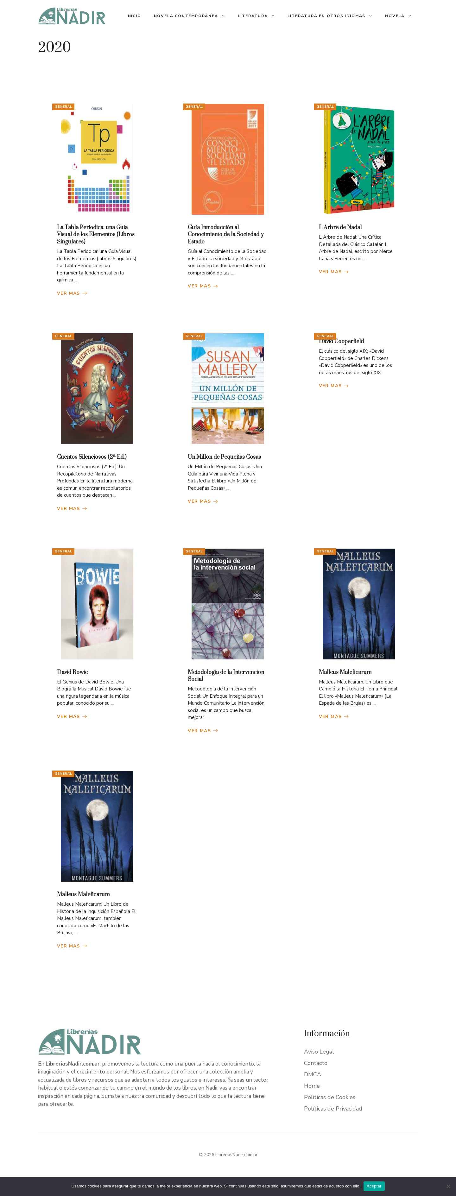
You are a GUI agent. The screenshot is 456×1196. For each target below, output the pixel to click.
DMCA (312, 1074)
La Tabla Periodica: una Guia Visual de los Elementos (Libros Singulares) (96, 234)
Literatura (259, 15)
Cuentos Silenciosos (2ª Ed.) (91, 457)
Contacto (315, 1063)
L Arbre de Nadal (340, 227)
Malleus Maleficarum (345, 672)
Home (312, 1086)
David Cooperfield (341, 341)
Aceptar (374, 1186)
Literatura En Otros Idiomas (333, 15)
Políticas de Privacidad (333, 1108)
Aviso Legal (319, 1051)
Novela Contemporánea (192, 15)
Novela (401, 15)
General (63, 106)
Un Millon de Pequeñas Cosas (224, 457)
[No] (448, 1186)
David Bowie (72, 672)
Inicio (133, 15)
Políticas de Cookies (329, 1097)
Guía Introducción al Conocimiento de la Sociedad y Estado (226, 234)
